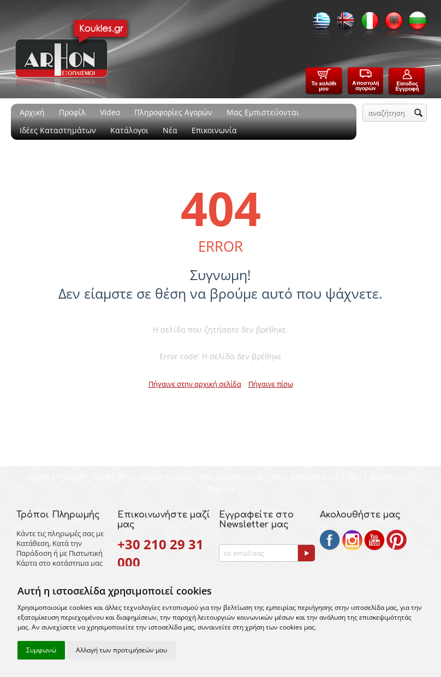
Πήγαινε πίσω (270, 384)
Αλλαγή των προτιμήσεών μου (121, 650)
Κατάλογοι (129, 130)
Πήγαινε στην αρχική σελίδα (194, 384)
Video (110, 112)
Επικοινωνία (214, 130)
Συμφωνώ (41, 650)
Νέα (170, 130)
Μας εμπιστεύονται (231, 477)
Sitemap (220, 489)
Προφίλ (72, 112)
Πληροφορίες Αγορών (173, 112)
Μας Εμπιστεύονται (263, 112)
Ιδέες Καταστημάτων (58, 130)
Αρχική (32, 112)
